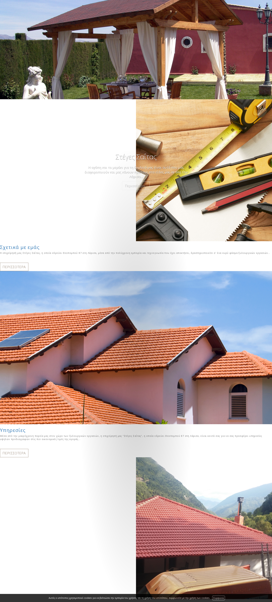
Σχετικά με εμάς (19, 247)
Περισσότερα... (136, 185)
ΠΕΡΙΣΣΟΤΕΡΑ (14, 267)
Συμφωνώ (218, 597)
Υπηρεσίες (13, 430)
